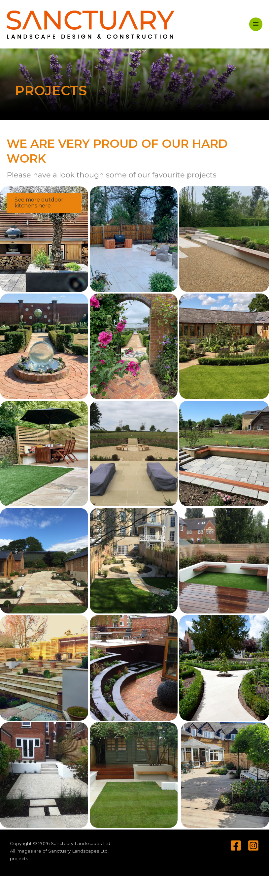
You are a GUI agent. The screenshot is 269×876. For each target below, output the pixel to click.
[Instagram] (253, 845)
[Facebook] (236, 845)
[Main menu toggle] (256, 24)
